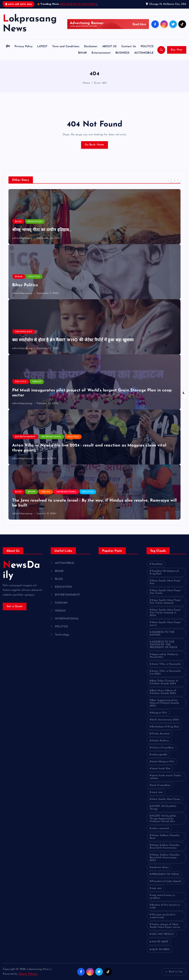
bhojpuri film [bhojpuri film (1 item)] (159, 712)
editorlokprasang (22, 238)
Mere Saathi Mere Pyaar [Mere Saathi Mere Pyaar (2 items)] (165, 799)
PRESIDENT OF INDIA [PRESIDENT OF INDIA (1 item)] (165, 874)
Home (86, 83)
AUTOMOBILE (144, 53)
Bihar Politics (25, 285)
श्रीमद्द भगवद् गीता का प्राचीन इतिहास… (78, 4)
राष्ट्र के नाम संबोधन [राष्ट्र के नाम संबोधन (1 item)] (160, 949)
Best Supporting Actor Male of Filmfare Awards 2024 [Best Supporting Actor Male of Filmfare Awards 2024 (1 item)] (164, 703)
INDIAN (36, 382)
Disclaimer (91, 46)
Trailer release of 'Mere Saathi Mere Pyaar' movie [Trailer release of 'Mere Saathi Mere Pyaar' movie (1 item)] (165, 926)
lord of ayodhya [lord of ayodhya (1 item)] (160, 785)
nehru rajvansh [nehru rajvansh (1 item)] (160, 828)
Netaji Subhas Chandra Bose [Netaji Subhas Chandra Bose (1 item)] (164, 837)
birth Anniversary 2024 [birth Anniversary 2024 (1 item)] (165, 719)
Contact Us (128, 46)
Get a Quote (15, 606)
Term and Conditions (65, 46)
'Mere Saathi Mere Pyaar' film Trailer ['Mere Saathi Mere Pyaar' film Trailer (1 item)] (165, 592)
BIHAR (82, 53)
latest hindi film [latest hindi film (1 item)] (160, 768)
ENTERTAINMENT (25, 437)
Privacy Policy (24, 46)
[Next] (178, 179)
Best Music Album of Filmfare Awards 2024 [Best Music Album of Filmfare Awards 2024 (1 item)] (163, 692)
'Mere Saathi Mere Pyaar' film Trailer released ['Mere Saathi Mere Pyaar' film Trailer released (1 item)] (165, 601)
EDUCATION (35, 222)
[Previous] (171, 179)
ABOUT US (109, 46)
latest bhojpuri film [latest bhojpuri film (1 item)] (162, 761)
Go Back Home (94, 144)
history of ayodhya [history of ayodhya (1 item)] (162, 747)
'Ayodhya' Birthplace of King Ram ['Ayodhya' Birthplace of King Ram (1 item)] (164, 572)
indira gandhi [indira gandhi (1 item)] (159, 754)
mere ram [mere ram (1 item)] (157, 792)
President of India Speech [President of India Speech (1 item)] (166, 881)
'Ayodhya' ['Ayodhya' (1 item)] (157, 564)
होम (8, 46)
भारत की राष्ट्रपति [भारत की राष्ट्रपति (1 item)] (159, 942)
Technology (23, 332)
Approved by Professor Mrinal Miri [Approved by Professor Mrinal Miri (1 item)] (164, 656)
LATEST (42, 46)
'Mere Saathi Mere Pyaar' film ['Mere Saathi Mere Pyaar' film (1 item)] (165, 582)
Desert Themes (28, 974)
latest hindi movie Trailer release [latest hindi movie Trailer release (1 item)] (165, 777)
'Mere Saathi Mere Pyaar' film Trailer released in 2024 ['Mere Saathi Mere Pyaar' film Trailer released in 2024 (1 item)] (165, 613)
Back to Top (173, 971)
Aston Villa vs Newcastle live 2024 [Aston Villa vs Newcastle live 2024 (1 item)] (165, 672)
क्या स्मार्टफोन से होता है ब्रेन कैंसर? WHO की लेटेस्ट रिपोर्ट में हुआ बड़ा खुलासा (73, 340)
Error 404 (100, 83)
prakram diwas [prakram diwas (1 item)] (160, 867)
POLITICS (147, 46)
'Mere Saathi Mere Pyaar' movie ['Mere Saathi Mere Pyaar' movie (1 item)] (165, 624)
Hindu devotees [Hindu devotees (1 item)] (160, 733)
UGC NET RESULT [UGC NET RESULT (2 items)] (162, 934)
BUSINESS (122, 53)
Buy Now (176, 49)
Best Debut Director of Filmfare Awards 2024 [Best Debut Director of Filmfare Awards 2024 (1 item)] (164, 682)
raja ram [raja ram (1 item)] (156, 888)
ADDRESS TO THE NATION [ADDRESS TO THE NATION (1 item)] (162, 633)
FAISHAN (61, 603)
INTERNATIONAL (52, 437)
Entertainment (101, 53)
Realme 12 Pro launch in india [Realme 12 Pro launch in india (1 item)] (165, 906)
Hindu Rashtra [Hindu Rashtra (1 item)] (160, 740)
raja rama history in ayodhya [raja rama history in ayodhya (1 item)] (162, 896)
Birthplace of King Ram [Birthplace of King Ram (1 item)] (165, 726)
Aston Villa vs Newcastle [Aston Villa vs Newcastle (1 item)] (166, 664)
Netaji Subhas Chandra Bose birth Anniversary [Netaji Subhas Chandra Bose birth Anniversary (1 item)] (164, 846)
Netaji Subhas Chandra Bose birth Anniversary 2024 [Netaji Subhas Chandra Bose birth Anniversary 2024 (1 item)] (164, 858)
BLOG (18, 222)
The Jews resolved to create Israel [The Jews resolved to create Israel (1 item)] (162, 916)
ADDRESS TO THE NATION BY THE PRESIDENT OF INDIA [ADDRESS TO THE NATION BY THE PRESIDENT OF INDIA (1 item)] (163, 645)
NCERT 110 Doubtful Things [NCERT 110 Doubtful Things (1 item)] (163, 807)
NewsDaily (21, 570)
